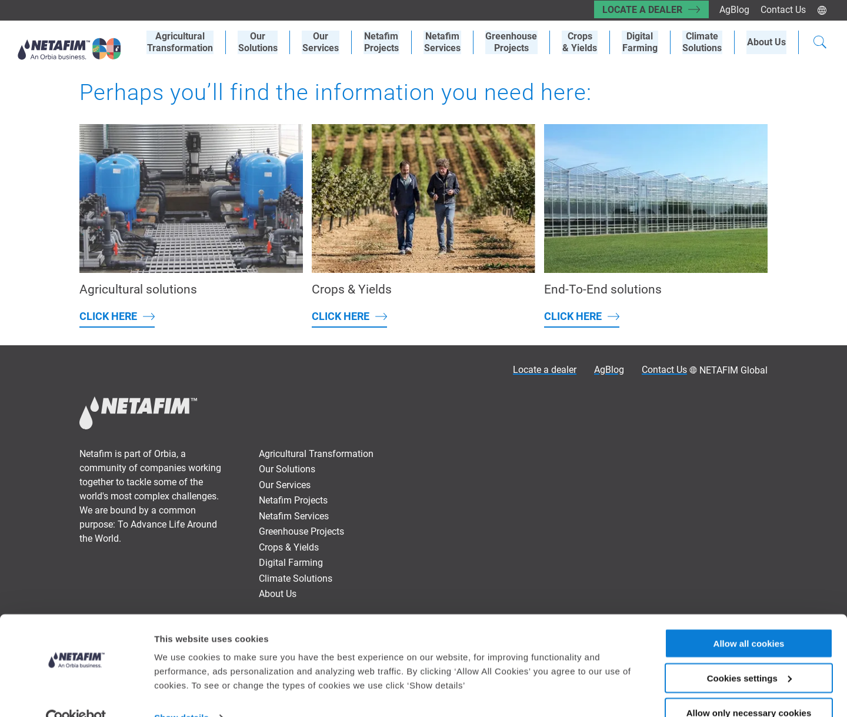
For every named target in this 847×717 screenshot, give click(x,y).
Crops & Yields (289, 547)
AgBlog (734, 9)
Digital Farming (642, 42)
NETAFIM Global (733, 370)
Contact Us (783, 9)
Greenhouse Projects (516, 42)
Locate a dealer (641, 9)
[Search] (820, 43)
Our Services (285, 485)
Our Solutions (266, 42)
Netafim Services (447, 42)
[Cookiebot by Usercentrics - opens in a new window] (76, 694)
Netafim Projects (388, 42)
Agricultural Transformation (316, 453)
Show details (181, 693)
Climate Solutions (703, 42)
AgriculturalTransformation (189, 42)
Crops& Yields (583, 42)
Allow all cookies (749, 618)
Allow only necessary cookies (749, 688)
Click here (108, 316)
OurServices (328, 42)
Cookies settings (749, 653)
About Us (767, 42)
